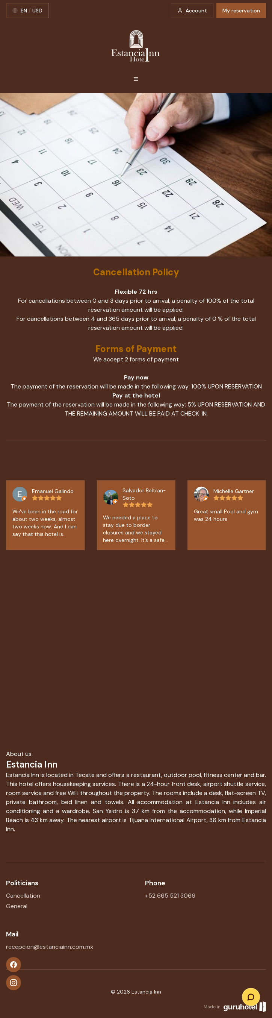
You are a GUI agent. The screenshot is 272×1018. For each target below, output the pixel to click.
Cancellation (23, 896)
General (16, 906)
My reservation (241, 10)
